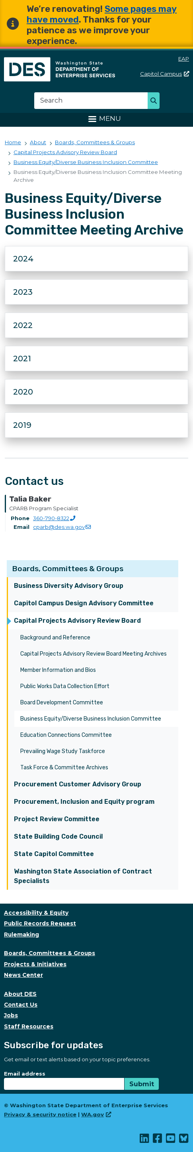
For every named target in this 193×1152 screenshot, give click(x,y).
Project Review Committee (56, 819)
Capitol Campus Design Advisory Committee (84, 603)
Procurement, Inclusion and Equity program (84, 801)
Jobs (11, 1015)
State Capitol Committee (54, 854)
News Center (23, 975)
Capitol (164, 74)
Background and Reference (55, 637)
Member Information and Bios (58, 670)
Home (13, 142)
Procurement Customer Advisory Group (77, 784)
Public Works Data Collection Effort (64, 686)
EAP (183, 58)
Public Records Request (40, 923)
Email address (24, 1073)
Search (155, 101)
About (38, 142)
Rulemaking (21, 934)
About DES (20, 994)
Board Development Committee (61, 702)
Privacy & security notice (40, 1114)
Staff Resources (28, 1026)
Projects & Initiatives (35, 964)
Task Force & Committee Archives (64, 767)
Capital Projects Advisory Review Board (77, 620)
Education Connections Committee (66, 735)
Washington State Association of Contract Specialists (83, 876)
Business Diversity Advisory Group (68, 585)
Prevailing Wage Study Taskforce (62, 751)
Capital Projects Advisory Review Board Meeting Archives (93, 653)
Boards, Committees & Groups (67, 568)
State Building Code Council (58, 836)
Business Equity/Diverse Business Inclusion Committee (90, 718)
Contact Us (20, 1004)
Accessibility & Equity (36, 913)
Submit (141, 1084)
